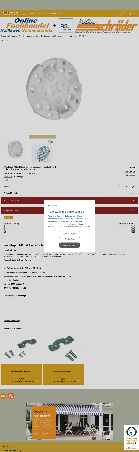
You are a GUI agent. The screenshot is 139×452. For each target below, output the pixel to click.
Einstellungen (69, 233)
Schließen (69, 239)
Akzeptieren (69, 245)
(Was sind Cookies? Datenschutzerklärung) (66, 216)
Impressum (52, 205)
